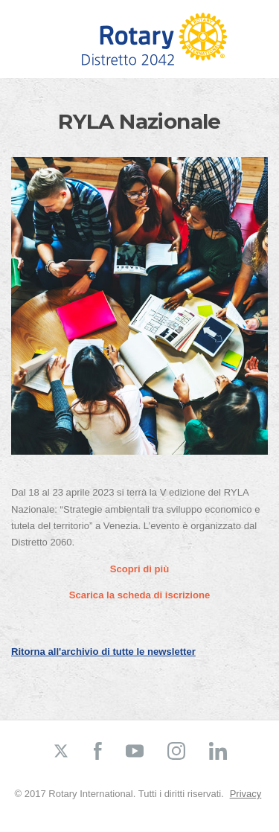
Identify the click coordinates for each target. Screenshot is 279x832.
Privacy (246, 793)
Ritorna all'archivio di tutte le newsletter (103, 651)
